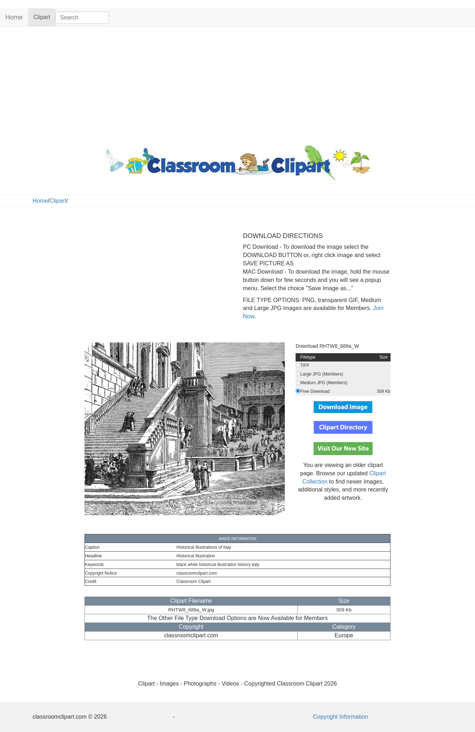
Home (14, 17)
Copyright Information (340, 717)
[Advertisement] (237, 84)
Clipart (44, 16)
